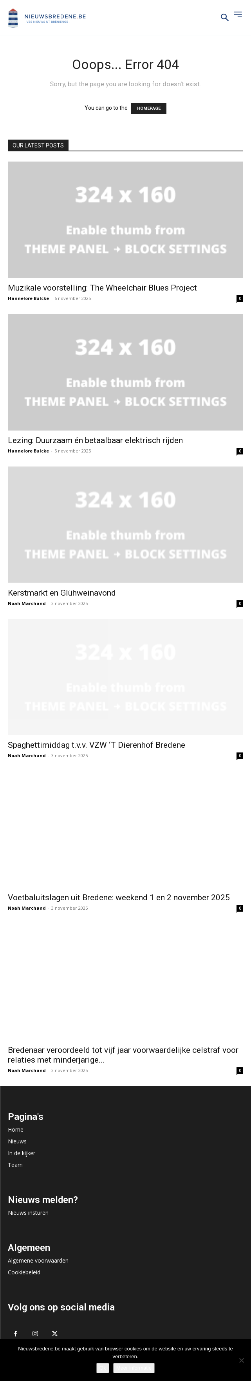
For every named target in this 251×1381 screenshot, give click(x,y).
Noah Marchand (27, 603)
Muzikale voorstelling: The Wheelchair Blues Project (102, 288)
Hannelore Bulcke (28, 298)
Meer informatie (134, 1368)
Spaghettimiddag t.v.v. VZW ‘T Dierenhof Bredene (96, 745)
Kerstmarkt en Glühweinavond (62, 593)
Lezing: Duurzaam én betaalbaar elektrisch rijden (95, 440)
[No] (241, 1360)
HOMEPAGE (149, 108)
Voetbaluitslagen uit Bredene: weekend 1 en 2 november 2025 (119, 897)
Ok (102, 1368)
